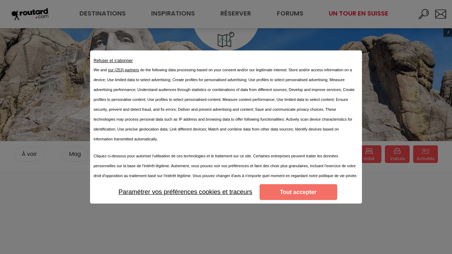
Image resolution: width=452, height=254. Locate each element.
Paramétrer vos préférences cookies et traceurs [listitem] (185, 191)
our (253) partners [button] (123, 70)
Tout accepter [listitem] (298, 192)
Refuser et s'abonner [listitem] (113, 60)
